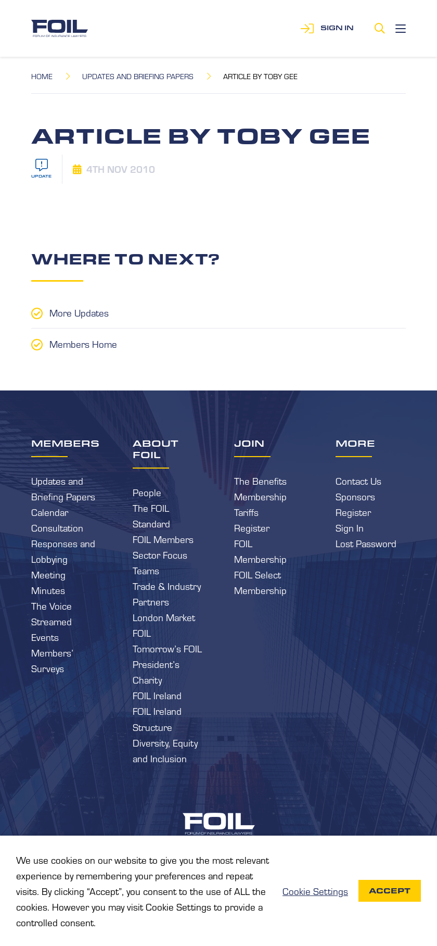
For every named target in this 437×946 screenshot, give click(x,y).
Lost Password (366, 543)
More (355, 443)
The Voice (51, 605)
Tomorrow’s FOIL (167, 648)
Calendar (49, 512)
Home (42, 76)
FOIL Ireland (157, 695)
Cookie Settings (315, 891)
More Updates (79, 312)
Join (249, 443)
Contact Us (358, 480)
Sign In (350, 527)
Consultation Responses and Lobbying (63, 543)
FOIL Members (163, 539)
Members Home (83, 343)
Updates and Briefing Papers (138, 76)
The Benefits (260, 480)
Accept (389, 891)
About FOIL (155, 448)
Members (65, 443)
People (147, 492)
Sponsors (355, 496)
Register (251, 527)
